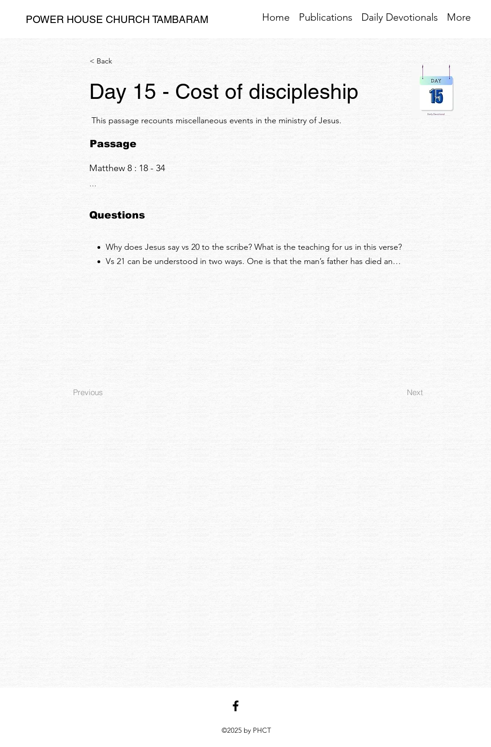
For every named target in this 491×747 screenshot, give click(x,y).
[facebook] (235, 706)
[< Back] (120, 61)
